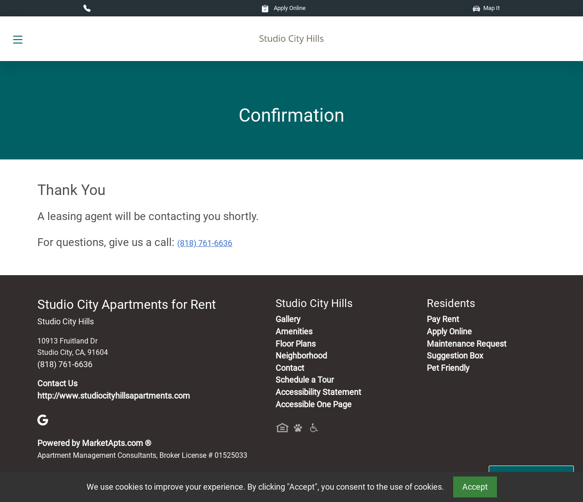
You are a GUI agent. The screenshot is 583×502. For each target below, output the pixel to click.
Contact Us (57, 383)
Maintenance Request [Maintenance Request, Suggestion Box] (466, 343)
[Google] (42, 419)
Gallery (288, 319)
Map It (486, 8)
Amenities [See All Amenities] (294, 331)
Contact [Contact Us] (290, 368)
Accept (475, 487)
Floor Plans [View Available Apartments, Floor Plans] (296, 343)
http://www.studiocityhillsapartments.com (113, 395)
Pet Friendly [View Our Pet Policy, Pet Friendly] (448, 368)
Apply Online (283, 8)
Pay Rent (443, 319)
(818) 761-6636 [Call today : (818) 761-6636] (204, 243)
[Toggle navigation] (17, 39)
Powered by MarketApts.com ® (94, 443)
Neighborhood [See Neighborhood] (301, 355)
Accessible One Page (314, 404)
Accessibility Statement (318, 392)
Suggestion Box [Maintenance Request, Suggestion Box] (455, 355)
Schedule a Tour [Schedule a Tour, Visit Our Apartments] (305, 379)
